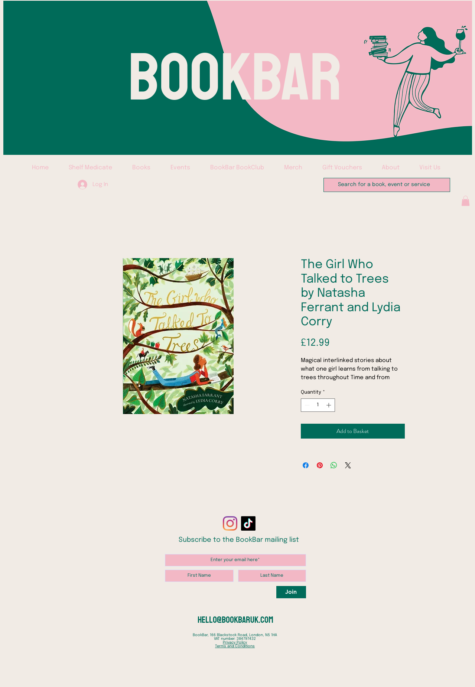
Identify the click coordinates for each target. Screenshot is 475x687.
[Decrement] (306, 405)
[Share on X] (348, 465)
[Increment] (329, 405)
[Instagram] (230, 523)
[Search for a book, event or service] (386, 185)
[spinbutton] (317, 405)
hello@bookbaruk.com (235, 619)
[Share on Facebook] (305, 465)
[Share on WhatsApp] (333, 465)
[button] (465, 201)
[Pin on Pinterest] (319, 465)
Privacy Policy (235, 642)
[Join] (291, 592)
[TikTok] (248, 523)
